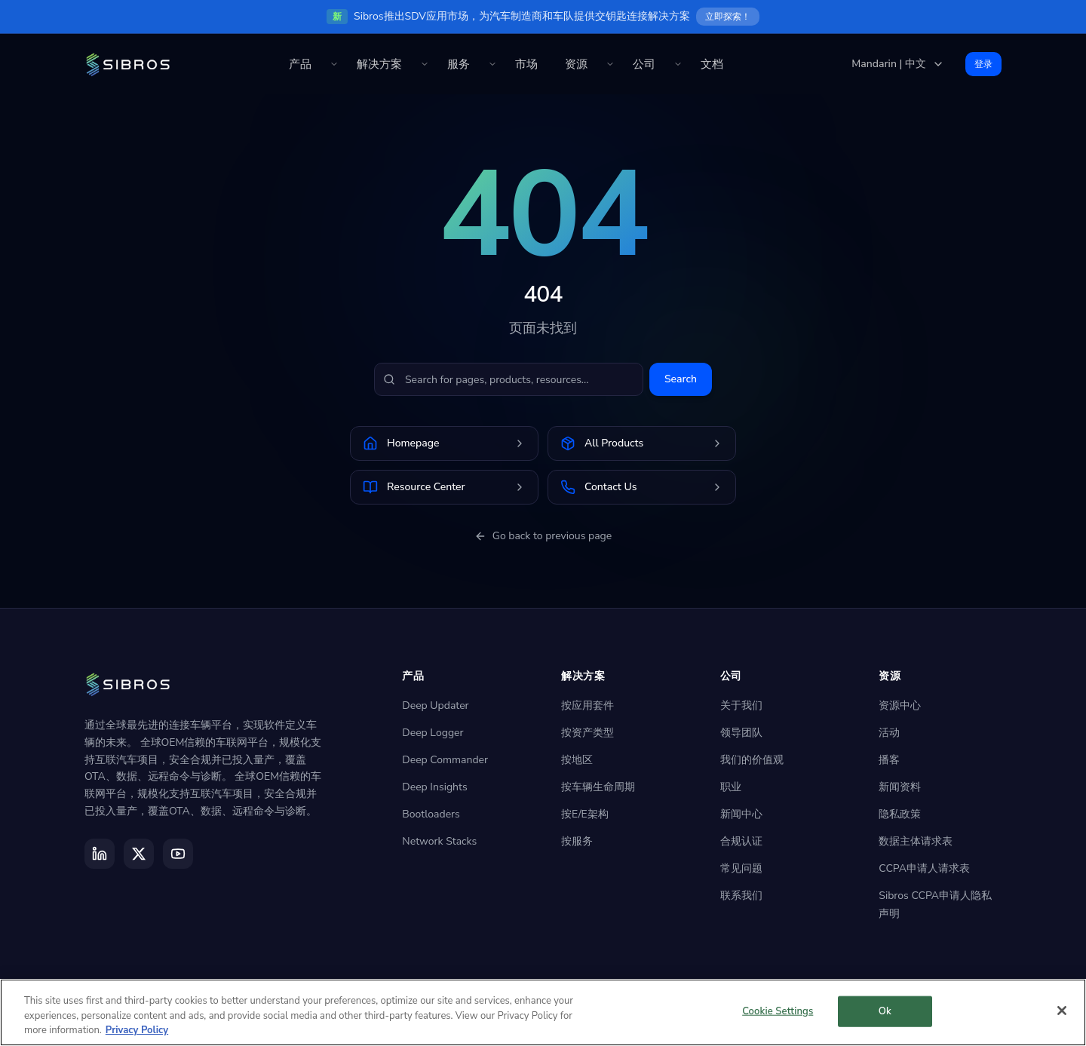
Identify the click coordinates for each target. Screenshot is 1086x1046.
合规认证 (741, 841)
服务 (458, 64)
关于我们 (741, 705)
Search (680, 379)
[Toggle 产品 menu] (334, 64)
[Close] (1061, 1010)
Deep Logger (432, 732)
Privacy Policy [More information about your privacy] (137, 1030)
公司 (644, 64)
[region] (543, 1012)
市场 (526, 64)
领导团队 (741, 732)
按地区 (577, 760)
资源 (576, 64)
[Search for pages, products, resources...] (508, 379)
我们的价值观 (752, 760)
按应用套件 (587, 705)
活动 (889, 732)
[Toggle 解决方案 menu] (424, 64)
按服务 (577, 841)
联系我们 (741, 895)
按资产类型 (587, 732)
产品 (300, 64)
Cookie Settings (777, 1010)
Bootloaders (430, 814)
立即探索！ (727, 17)
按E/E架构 (585, 814)
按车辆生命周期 (598, 787)
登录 (983, 64)
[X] (139, 854)
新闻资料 (900, 787)
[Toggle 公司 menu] (678, 64)
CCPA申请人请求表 (924, 868)
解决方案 (379, 64)
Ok (885, 1010)
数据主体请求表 (916, 841)
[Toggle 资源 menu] (610, 64)
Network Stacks (439, 841)
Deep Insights (434, 787)
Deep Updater (435, 705)
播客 (889, 760)
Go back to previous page (543, 536)
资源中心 (900, 705)
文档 (712, 64)
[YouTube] (178, 854)
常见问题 (741, 868)
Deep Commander (445, 760)
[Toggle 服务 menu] (492, 64)
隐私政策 (900, 814)
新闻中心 (741, 814)
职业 (730, 787)
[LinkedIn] (99, 854)
